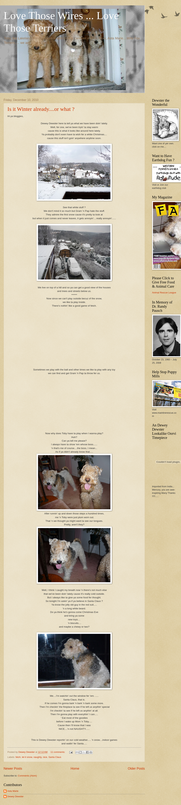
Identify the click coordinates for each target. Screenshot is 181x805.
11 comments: (58, 752)
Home (75, 768)
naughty (37, 757)
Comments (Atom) (27, 775)
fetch (18, 757)
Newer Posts (13, 768)
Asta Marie (12, 791)
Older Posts (136, 768)
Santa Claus (55, 757)
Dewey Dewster (15, 796)
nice (45, 757)
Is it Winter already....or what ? (40, 109)
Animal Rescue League (164, 292)
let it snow (27, 757)
